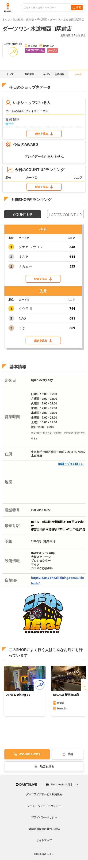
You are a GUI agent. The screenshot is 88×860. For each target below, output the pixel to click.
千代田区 (42, 19)
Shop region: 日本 (62, 784)
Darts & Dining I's (18, 695)
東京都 (30, 19)
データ (78, 74)
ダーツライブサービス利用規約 (44, 794)
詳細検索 (18, 19)
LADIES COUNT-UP (65, 214)
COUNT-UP (22, 214)
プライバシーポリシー (44, 817)
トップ (6, 19)
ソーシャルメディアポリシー (44, 806)
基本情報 (29, 74)
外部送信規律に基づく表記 (44, 829)
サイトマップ (44, 840)
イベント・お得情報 (53, 74)
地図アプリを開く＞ (71, 464)
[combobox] (47, 7)
